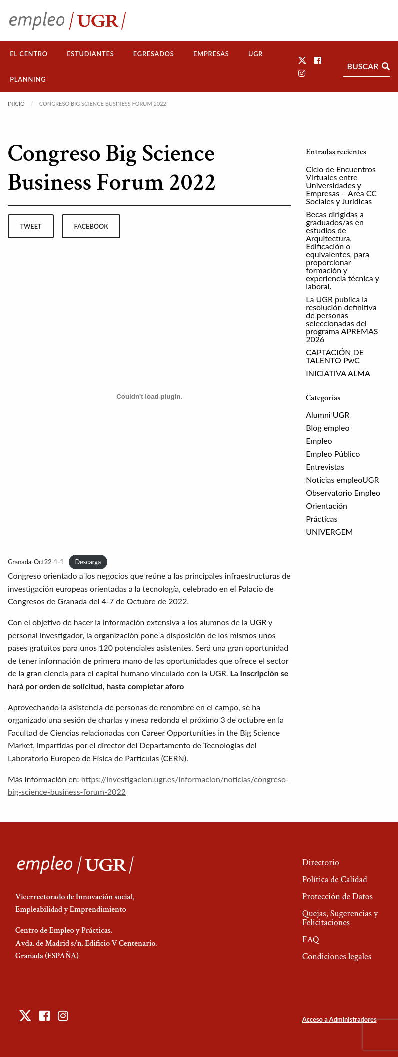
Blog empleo (327, 427)
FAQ (310, 939)
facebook (91, 226)
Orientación (326, 505)
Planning (28, 79)
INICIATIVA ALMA (338, 373)
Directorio (320, 862)
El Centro (29, 54)
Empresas (211, 54)
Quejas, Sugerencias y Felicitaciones (340, 918)
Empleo (319, 440)
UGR (255, 54)
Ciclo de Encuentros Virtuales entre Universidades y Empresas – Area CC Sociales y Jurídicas (341, 185)
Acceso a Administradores (339, 1019)
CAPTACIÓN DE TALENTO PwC (335, 356)
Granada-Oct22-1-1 (36, 562)
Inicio (16, 103)
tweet (30, 226)
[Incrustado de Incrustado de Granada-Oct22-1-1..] (149, 396)
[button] (302, 60)
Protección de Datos (337, 896)
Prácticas (321, 518)
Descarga (88, 562)
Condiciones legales (336, 956)
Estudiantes (90, 54)
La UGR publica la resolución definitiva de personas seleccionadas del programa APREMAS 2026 (342, 319)
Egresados (153, 54)
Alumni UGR (327, 414)
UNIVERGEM (329, 531)
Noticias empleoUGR (342, 479)
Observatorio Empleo (343, 492)
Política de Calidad (334, 879)
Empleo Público (333, 453)
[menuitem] (28, 54)
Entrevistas (325, 466)
